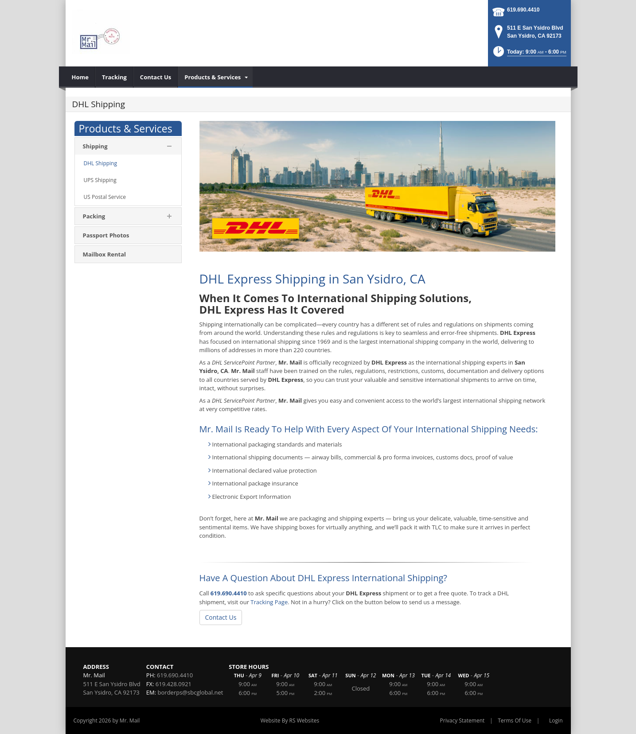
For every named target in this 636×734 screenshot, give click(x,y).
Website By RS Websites (290, 720)
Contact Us (221, 617)
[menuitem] (80, 77)
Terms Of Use (514, 720)
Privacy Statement (462, 720)
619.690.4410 (523, 10)
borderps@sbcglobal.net (190, 692)
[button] (529, 54)
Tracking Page (269, 602)
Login (555, 720)
